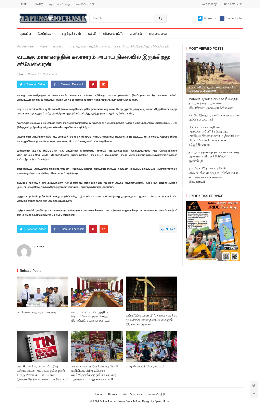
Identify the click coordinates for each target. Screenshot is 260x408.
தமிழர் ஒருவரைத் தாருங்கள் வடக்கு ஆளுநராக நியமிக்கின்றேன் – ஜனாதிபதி (213, 156)
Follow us (207, 18)
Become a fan (231, 18)
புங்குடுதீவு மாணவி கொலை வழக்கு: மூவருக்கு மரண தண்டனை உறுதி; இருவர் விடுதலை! (151, 320)
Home (23, 3)
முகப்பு (25, 33)
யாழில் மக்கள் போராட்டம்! (145, 366)
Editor (21, 74)
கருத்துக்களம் (71, 33)
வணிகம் (135, 33)
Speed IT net (162, 401)
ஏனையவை (158, 33)
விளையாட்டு (112, 33)
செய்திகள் (45, 33)
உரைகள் (58, 46)
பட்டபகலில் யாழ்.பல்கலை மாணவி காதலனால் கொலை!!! (211, 89)
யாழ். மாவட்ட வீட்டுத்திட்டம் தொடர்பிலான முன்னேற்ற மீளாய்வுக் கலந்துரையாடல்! (91, 316)
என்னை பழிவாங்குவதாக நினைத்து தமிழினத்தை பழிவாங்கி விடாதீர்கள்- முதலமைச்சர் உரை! (213, 103)
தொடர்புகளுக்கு (59, 3)
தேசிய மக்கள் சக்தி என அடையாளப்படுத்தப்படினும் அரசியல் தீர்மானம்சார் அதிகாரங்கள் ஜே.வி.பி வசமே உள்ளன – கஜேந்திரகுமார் (213, 135)
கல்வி (92, 33)
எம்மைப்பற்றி (85, 3)
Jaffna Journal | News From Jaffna (120, 401)
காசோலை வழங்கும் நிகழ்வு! (37, 312)
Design (146, 401)
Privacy (38, 3)
